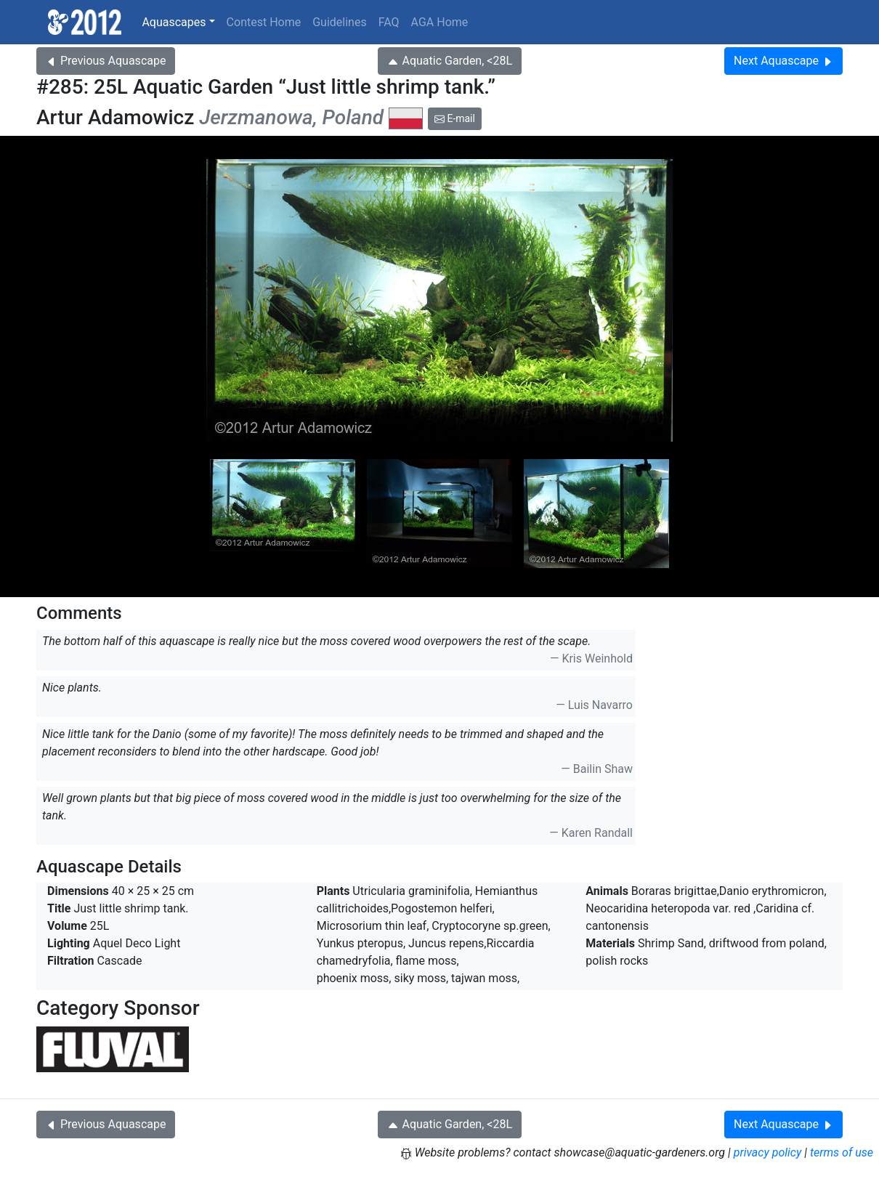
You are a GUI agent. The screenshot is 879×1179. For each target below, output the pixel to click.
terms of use (841, 1152)
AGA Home (440, 22)
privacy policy (768, 1152)
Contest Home (264, 22)
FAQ (389, 22)
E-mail (454, 118)
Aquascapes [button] (174, 22)
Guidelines (339, 22)
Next (783, 61)
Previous (106, 61)
